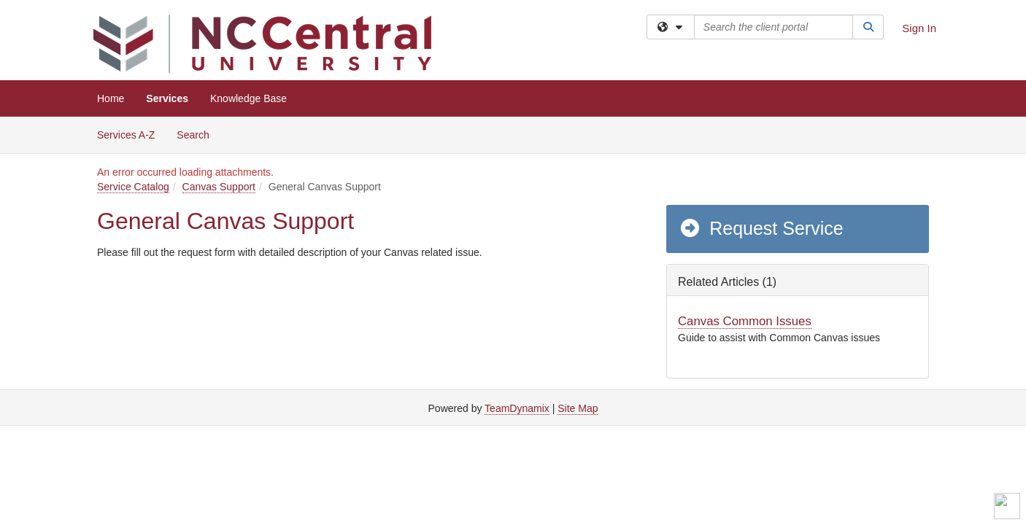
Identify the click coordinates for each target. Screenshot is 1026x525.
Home (110, 98)
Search (198, 134)
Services (167, 98)
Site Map (578, 408)
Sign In (919, 28)
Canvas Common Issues (744, 321)
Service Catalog (133, 186)
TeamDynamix (517, 408)
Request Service (761, 228)
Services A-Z (126, 135)
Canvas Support (218, 186)
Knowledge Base (248, 98)
